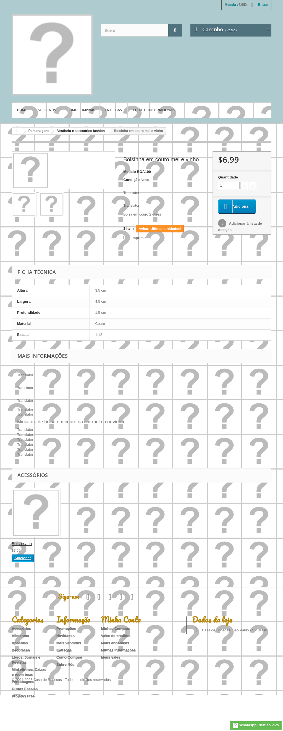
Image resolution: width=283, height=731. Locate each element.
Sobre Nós (47, 110)
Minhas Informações (118, 650)
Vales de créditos (115, 636)
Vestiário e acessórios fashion (81, 131)
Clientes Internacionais (154, 110)
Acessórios (21, 628)
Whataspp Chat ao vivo (256, 725)
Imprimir (139, 238)
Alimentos (20, 636)
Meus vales (110, 657)
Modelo (129, 172)
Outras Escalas (25, 689)
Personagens (38, 131)
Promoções (66, 628)
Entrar (263, 4)
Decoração (21, 650)
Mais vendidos (68, 643)
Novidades (65, 636)
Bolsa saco (76, 543)
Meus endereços (115, 643)
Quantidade (228, 177)
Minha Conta (121, 619)
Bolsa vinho (22, 543)
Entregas (113, 110)
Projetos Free (23, 696)
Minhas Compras (115, 628)
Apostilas (20, 643)
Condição (131, 180)
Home (22, 110)
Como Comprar (80, 110)
